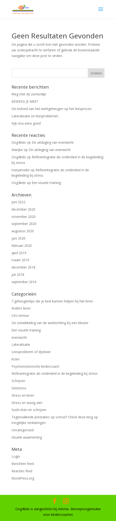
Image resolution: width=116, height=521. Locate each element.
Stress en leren (23, 395)
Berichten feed (23, 463)
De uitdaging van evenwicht (53, 142)
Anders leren (21, 308)
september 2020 (24, 223)
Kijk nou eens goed (26, 123)
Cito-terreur (20, 315)
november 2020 (24, 216)
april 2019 (19, 253)
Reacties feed (22, 471)
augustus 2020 (23, 231)
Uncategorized (23, 430)
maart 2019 (20, 260)
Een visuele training (46, 182)
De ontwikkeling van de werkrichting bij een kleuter (50, 323)
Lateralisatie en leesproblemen (35, 116)
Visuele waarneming (27, 437)
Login (16, 456)
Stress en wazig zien (27, 402)
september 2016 (24, 282)
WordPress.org (23, 478)
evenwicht (19, 337)
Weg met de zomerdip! (29, 94)
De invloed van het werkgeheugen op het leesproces (52, 108)
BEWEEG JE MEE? (25, 101)
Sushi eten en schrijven (29, 409)
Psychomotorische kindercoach (35, 366)
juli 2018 (18, 274)
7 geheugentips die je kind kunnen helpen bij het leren (52, 301)
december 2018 (23, 267)
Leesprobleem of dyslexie (31, 352)
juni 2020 (18, 238)
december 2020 (23, 209)
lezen (16, 359)
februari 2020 (22, 245)
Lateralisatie (21, 344)
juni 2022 (18, 202)
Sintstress (19, 388)
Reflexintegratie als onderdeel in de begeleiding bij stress (55, 373)
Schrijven (18, 381)
